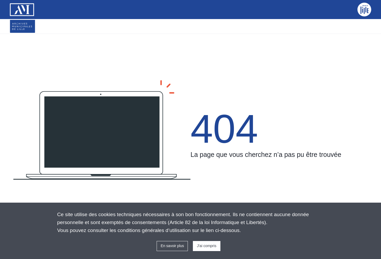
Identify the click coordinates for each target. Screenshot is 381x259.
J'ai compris (206, 246)
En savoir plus (172, 246)
